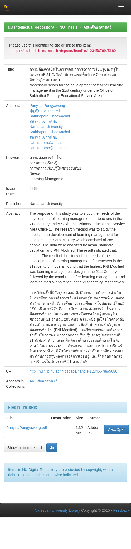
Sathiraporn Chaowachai (50, 116)
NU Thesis (68, 27)
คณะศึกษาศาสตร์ (97, 27)
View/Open (116, 429)
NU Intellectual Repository (31, 27)
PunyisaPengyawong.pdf (26, 428)
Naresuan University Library (57, 510)
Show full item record (24, 448)
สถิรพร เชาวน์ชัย (43, 121)
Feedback (121, 510)
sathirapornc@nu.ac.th (48, 142)
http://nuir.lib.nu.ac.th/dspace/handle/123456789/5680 (73, 371)
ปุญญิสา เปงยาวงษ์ (45, 111)
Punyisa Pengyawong (47, 105)
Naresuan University (46, 127)
